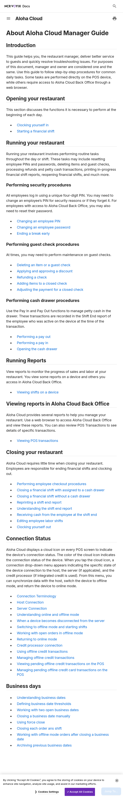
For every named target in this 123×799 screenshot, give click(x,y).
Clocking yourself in (33, 125)
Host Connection (30, 602)
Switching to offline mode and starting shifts (52, 627)
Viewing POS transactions (37, 441)
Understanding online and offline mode (48, 615)
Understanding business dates (41, 698)
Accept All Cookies (81, 791)
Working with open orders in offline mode (50, 633)
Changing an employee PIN (38, 221)
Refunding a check (32, 277)
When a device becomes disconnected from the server (61, 621)
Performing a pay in (32, 343)
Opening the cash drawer (37, 349)
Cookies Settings (48, 791)
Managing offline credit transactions (45, 658)
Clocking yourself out (34, 527)
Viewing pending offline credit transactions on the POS (60, 664)
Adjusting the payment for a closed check (50, 290)
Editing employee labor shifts (40, 521)
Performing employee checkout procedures (51, 484)
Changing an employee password (43, 227)
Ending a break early (33, 233)
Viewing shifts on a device (38, 392)
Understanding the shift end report (44, 508)
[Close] (117, 780)
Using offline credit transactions (42, 651)
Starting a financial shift (35, 131)
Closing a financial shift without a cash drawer (53, 496)
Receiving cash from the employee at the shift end (57, 515)
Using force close (31, 722)
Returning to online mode (37, 639)
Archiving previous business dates (44, 745)
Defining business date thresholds (44, 704)
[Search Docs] (114, 6)
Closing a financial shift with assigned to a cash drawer (61, 490)
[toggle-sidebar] (8, 18)
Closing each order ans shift (39, 728)
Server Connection (32, 608)
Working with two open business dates (48, 710)
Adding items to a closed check (42, 283)
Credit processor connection (39, 645)
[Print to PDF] (114, 18)
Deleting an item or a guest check (43, 265)
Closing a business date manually (43, 716)
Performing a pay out (33, 337)
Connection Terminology (36, 596)
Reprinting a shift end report (39, 502)
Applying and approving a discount (45, 271)
